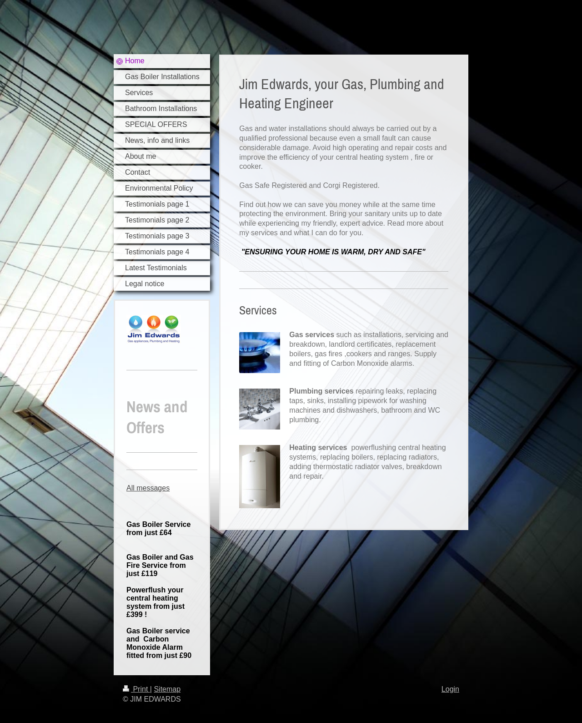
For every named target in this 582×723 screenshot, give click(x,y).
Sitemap (167, 689)
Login (450, 689)
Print (136, 689)
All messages (148, 488)
